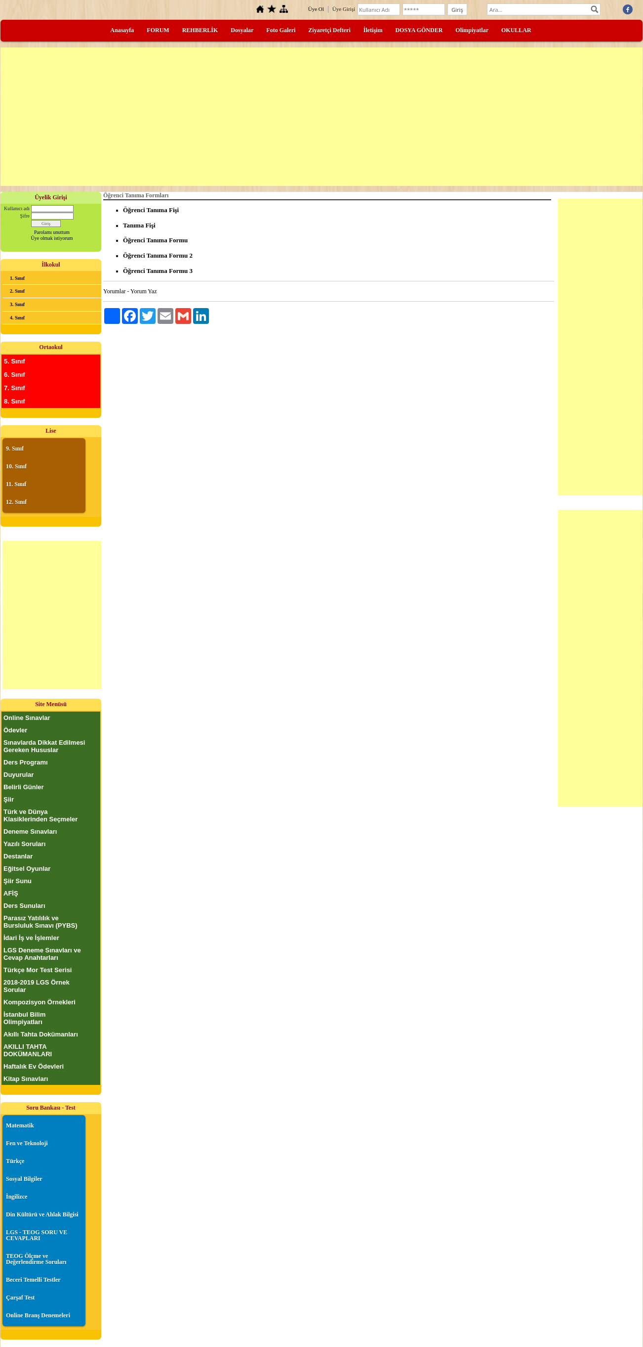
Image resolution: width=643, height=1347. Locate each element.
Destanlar (18, 856)
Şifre (25, 216)
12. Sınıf (16, 501)
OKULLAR (516, 30)
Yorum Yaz (143, 291)
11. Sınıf (16, 484)
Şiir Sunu (17, 881)
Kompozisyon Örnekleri (39, 1002)
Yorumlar (114, 291)
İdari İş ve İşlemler (31, 938)
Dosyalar (242, 30)
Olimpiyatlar (471, 30)
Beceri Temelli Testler (33, 1279)
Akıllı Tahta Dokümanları (40, 1034)
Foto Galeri (280, 30)
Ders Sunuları (24, 905)
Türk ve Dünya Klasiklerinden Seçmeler (40, 815)
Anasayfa (122, 30)
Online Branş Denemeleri (38, 1315)
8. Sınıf (14, 401)
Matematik (20, 1125)
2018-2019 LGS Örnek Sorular (36, 986)
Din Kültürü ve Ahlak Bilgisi (42, 1214)
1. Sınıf (17, 278)
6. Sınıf (14, 374)
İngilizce (16, 1196)
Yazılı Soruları (24, 844)
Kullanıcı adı (17, 208)
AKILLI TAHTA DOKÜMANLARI (27, 1050)
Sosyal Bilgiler (24, 1178)
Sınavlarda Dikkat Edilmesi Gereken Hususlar (44, 746)
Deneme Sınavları (30, 831)
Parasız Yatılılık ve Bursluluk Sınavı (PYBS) (40, 921)
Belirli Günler (23, 787)
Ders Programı (25, 762)
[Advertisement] (321, 116)
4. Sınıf (17, 317)
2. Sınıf (17, 291)
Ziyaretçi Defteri (329, 30)
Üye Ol (316, 9)
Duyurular (18, 774)
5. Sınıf (14, 361)
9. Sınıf (15, 448)
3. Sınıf (17, 304)
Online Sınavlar (26, 717)
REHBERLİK (200, 30)
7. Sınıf (14, 388)
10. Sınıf (16, 466)
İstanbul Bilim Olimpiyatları (24, 1018)
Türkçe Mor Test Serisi (37, 970)
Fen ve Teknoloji (27, 1143)
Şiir (8, 799)
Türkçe (15, 1161)
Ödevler (15, 730)
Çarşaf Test (20, 1297)
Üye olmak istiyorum (52, 238)
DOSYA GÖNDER (418, 30)
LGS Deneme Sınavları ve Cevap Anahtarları (42, 953)
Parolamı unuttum (52, 232)
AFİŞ (10, 893)
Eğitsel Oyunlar (26, 868)
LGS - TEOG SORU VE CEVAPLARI (36, 1235)
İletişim (373, 30)
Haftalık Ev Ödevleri (33, 1066)
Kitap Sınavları (25, 1078)
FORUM (158, 30)
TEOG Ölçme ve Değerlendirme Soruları (36, 1259)
